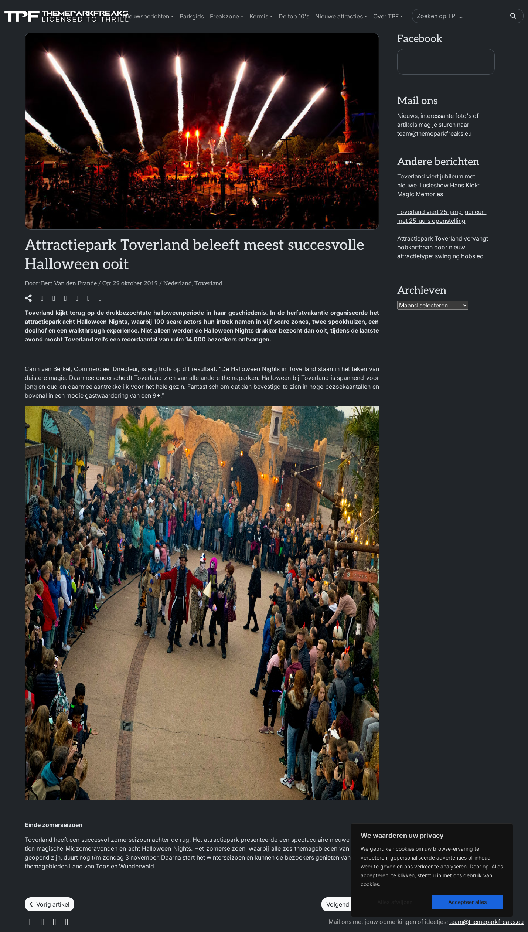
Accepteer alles (467, 902)
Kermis (258, 16)
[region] (432, 870)
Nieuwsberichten (146, 16)
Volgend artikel (350, 904)
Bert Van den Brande (69, 283)
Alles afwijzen (394, 902)
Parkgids (192, 16)
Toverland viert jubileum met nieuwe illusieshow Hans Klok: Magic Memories (438, 185)
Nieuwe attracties (339, 16)
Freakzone (224, 16)
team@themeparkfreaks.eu (434, 133)
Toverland (208, 283)
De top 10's (294, 16)
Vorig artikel (49, 904)
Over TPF (386, 16)
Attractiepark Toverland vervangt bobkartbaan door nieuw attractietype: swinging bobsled (442, 247)
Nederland (177, 283)
